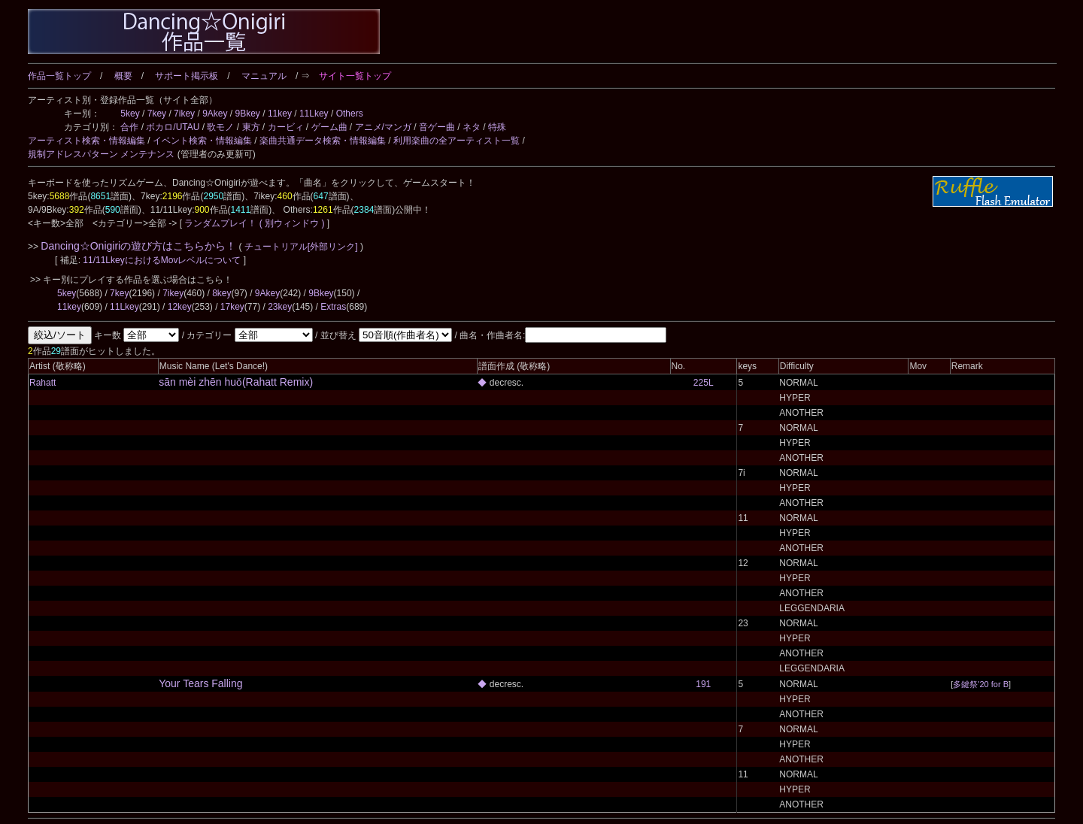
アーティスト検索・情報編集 (86, 140)
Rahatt (42, 382)
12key (180, 306)
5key (129, 113)
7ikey (184, 113)
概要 (123, 76)
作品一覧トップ (59, 76)
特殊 (497, 127)
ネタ (472, 127)
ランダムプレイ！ (220, 223)
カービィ (286, 127)
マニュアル (264, 76)
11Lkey (314, 113)
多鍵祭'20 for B (981, 684)
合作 (129, 127)
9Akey (214, 113)
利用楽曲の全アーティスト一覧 (456, 140)
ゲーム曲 (329, 127)
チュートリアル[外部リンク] (301, 246)
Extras (333, 306)
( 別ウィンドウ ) (292, 223)
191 (703, 684)
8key (221, 293)
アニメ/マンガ (383, 127)
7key (156, 113)
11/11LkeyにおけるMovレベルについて (163, 260)
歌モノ (220, 127)
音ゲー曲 (437, 127)
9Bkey (247, 113)
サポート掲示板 (186, 76)
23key (280, 306)
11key (280, 113)
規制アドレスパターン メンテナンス (101, 154)
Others (349, 113)
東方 (251, 127)
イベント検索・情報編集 (202, 140)
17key (232, 306)
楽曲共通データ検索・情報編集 (322, 140)
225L (703, 382)
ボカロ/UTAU (172, 127)
